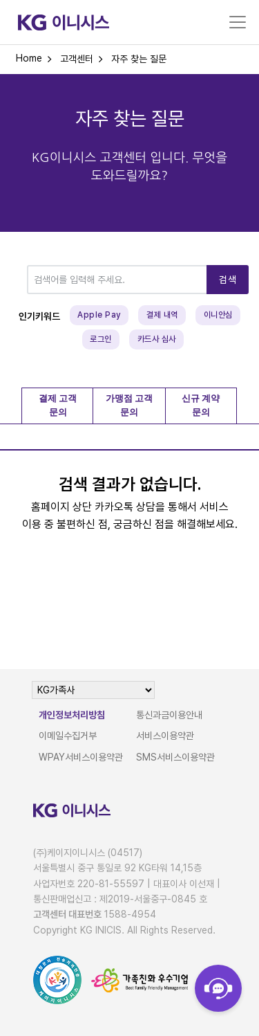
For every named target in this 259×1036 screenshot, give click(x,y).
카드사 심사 (156, 339)
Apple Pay (99, 315)
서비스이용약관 (165, 735)
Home (29, 58)
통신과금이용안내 (169, 714)
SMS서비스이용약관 (175, 757)
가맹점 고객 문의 (129, 405)
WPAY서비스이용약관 (81, 757)
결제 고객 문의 (58, 405)
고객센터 (76, 58)
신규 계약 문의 (201, 405)
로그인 (101, 339)
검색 (227, 279)
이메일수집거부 (68, 735)
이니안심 (218, 315)
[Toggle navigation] (237, 22)
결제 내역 (162, 315)
